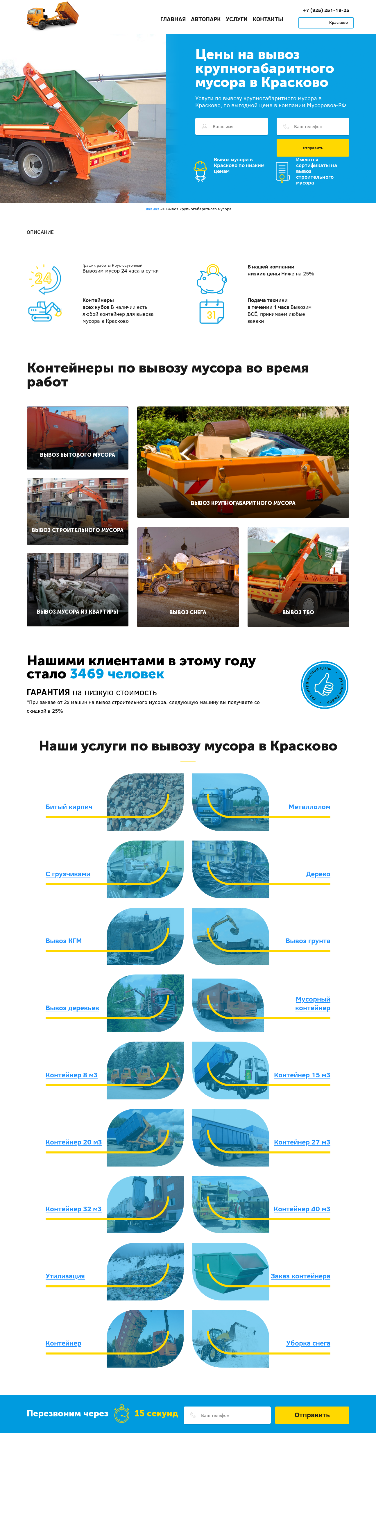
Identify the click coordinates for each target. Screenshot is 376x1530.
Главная (173, 19)
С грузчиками (68, 874)
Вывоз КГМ (64, 940)
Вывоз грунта (308, 940)
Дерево (318, 874)
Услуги (237, 19)
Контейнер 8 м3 (72, 1075)
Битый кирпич (69, 806)
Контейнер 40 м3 (302, 1209)
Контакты (268, 19)
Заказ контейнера (300, 1276)
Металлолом (309, 806)
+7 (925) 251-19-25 (325, 10)
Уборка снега (308, 1343)
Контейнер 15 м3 (302, 1075)
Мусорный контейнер (312, 1003)
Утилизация (65, 1276)
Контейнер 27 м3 (302, 1142)
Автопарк (206, 19)
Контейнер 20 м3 (74, 1142)
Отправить (313, 148)
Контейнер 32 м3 (74, 1209)
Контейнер (63, 1343)
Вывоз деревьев (72, 1008)
